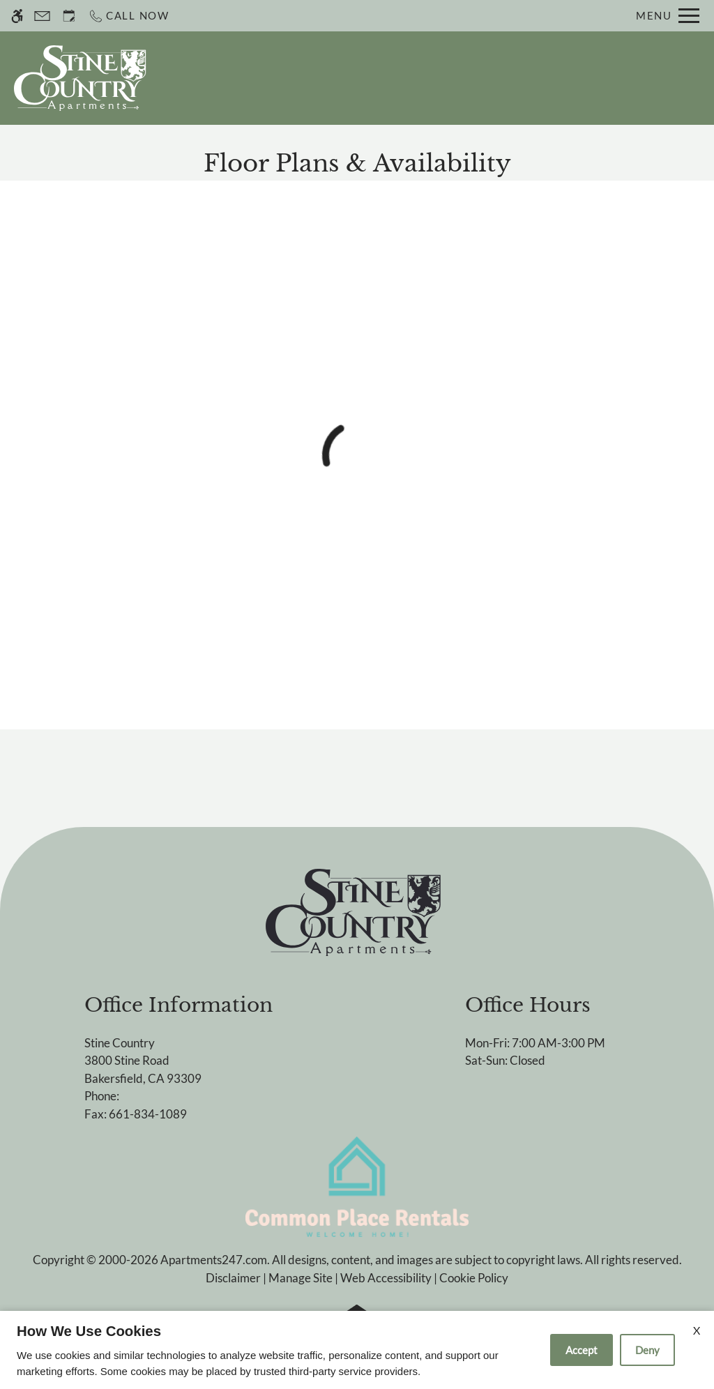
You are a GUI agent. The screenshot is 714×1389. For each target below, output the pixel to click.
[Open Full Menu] (667, 15)
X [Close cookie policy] (696, 1330)
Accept (581, 1350)
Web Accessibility (386, 1277)
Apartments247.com (213, 1259)
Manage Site (300, 1277)
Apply (481, 78)
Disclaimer (233, 1277)
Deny (647, 1350)
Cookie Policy (473, 1277)
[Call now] (128, 15)
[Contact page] (42, 15)
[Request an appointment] (69, 15)
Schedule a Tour (389, 78)
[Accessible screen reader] (17, 15)
